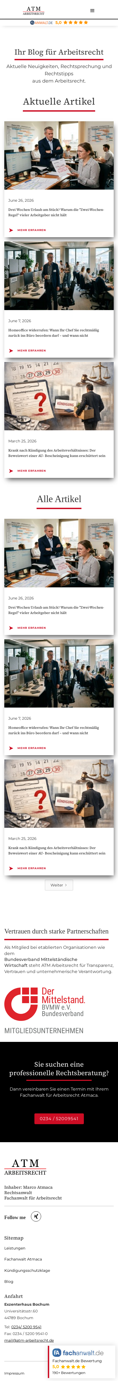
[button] (92, 11)
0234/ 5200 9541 (26, 1327)
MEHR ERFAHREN (27, 230)
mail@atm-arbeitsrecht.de (29, 1340)
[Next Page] (59, 885)
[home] (33, 10)
